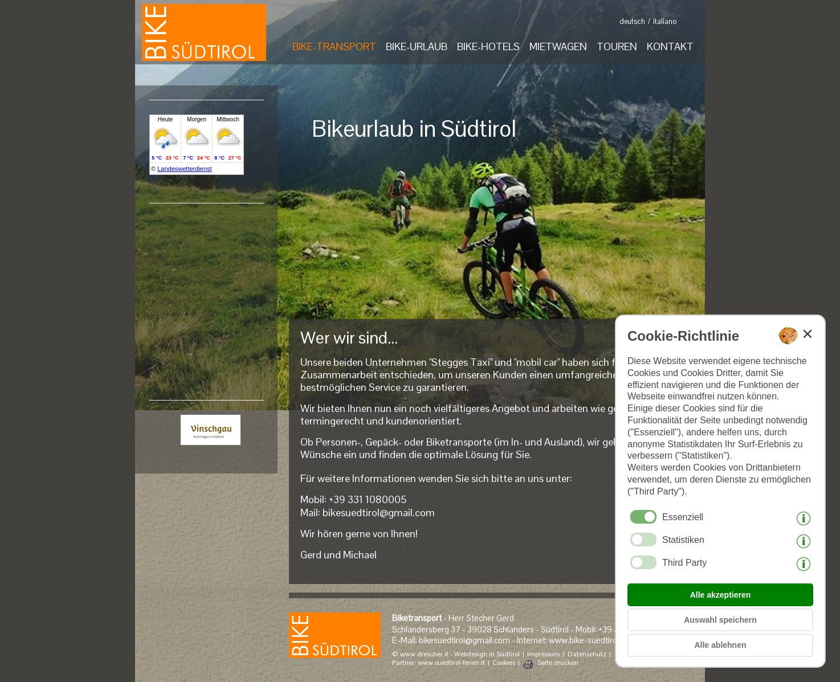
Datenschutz (587, 654)
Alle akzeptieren (720, 594)
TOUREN (617, 46)
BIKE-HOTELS (488, 46)
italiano (665, 21)
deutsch (632, 21)
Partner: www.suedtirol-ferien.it (438, 663)
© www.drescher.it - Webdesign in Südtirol (456, 654)
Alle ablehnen (720, 645)
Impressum (543, 654)
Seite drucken (557, 663)
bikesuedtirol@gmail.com (379, 512)
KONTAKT (670, 46)
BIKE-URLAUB (416, 46)
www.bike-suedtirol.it (587, 640)
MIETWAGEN (558, 46)
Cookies (503, 663)
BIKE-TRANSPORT (334, 46)
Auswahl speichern (720, 619)
